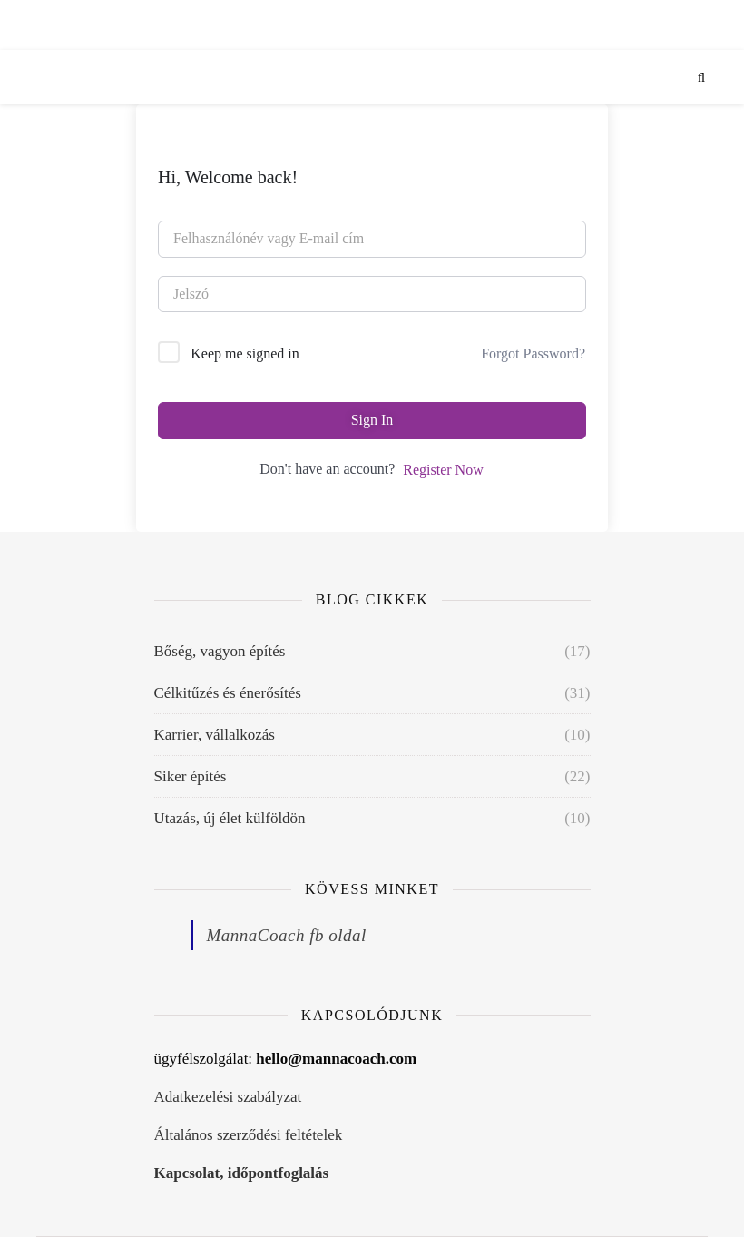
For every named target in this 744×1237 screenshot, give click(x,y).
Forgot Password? (533, 353)
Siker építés (190, 776)
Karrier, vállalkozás (214, 734)
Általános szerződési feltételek (248, 1135)
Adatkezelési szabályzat (228, 1096)
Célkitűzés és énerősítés (227, 693)
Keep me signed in (245, 353)
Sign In (372, 419)
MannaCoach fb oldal (287, 935)
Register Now (443, 469)
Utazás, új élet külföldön (230, 818)
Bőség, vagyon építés (220, 651)
